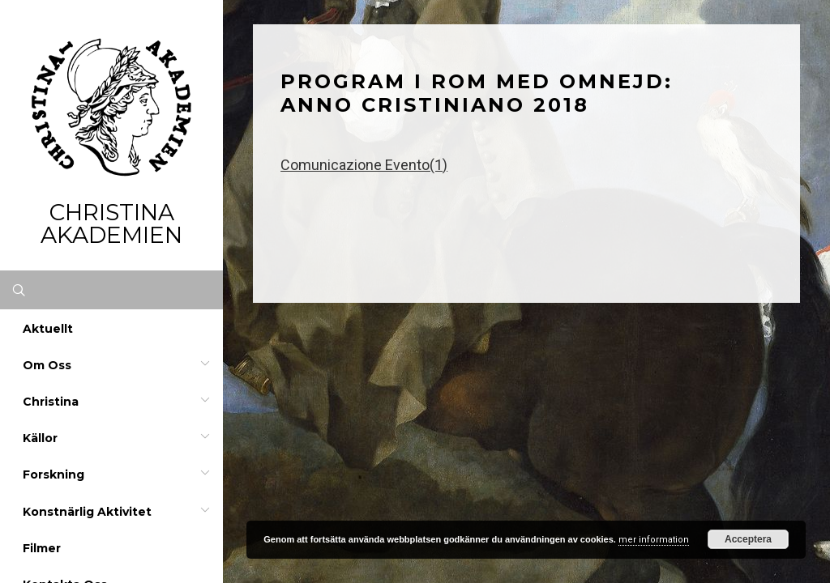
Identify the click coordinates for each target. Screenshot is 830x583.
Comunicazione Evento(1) (363, 164)
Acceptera (748, 539)
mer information (653, 539)
